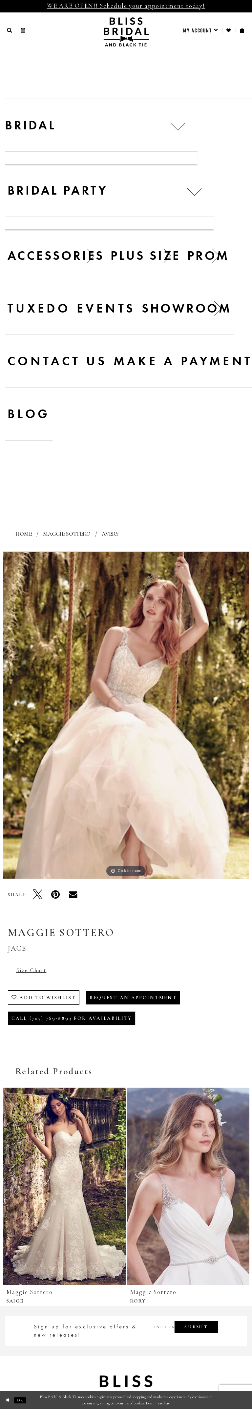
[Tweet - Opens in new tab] (38, 894)
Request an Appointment (133, 997)
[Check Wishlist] (229, 30)
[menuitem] (200, 30)
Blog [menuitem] (29, 414)
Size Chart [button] (31, 970)
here (167, 1403)
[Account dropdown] (200, 30)
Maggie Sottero (67, 534)
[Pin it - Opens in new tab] (55, 894)
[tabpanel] (126, 715)
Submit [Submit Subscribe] (196, 1326)
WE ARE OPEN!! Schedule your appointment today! (126, 6)
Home (23, 534)
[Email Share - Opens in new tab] (73, 894)
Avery (110, 534)
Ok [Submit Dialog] (20, 1400)
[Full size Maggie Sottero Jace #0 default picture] (126, 715)
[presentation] (64, 1186)
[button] (10, 30)
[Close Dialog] (8, 1400)
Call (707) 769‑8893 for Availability (71, 1018)
